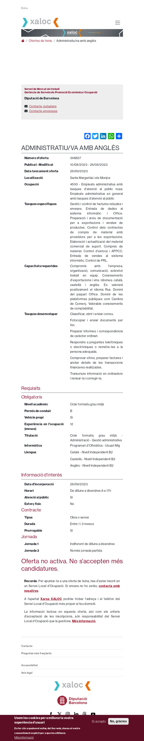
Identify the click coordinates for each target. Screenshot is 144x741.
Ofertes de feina (40, 41)
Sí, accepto (99, 721)
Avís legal (27, 672)
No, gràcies (118, 721)
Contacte (27, 646)
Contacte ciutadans (43, 106)
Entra (24, 8)
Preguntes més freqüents (36, 653)
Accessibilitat (29, 665)
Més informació (24, 737)
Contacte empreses (43, 111)
